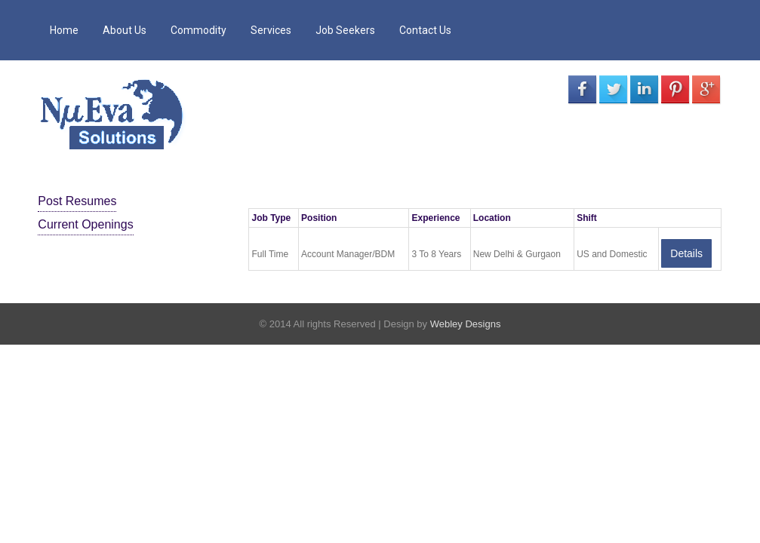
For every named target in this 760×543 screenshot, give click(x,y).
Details (686, 253)
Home (64, 30)
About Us (124, 30)
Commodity (198, 30)
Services (271, 30)
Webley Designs (465, 324)
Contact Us (425, 30)
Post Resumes (77, 201)
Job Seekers (345, 30)
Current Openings (85, 224)
